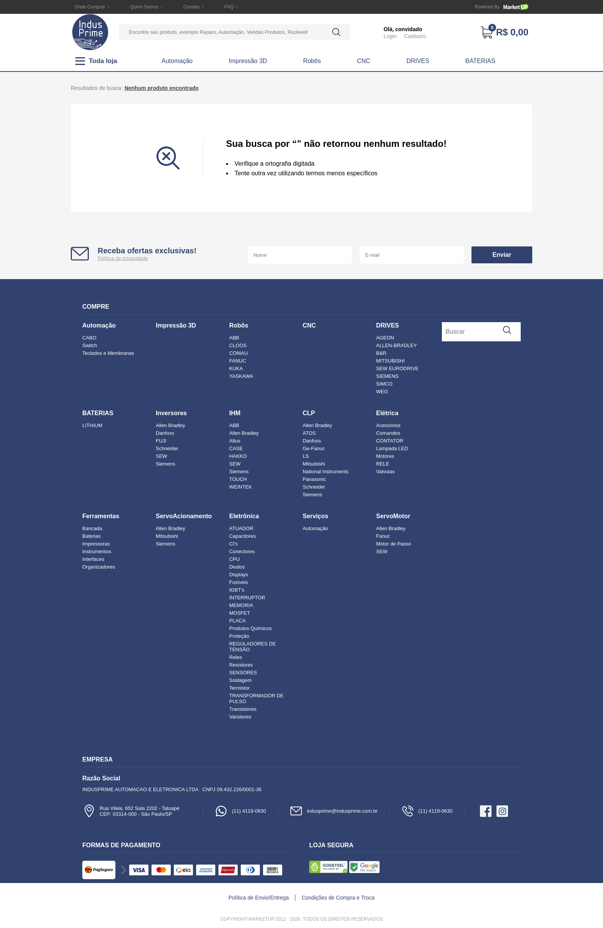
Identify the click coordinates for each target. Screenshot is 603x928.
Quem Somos (144, 7)
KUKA (236, 368)
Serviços (315, 516)
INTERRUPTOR (247, 597)
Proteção (239, 636)
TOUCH (238, 479)
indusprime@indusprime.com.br (334, 811)
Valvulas (385, 471)
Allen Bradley (170, 425)
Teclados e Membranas (108, 353)
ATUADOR (241, 528)
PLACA (237, 621)
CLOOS (238, 345)
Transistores (243, 709)
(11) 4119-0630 (240, 811)
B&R (381, 353)
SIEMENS (387, 376)
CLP (309, 413)
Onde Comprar (90, 7)
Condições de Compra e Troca (338, 898)
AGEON (385, 338)
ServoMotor (393, 516)
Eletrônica (244, 516)
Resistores (241, 665)
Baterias (91, 536)
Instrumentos (96, 551)
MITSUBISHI (390, 361)
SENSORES (243, 672)
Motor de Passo (393, 544)
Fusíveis (238, 582)
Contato (191, 7)
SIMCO (384, 384)
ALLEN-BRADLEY (396, 345)
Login (389, 36)
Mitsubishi (314, 464)
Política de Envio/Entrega (258, 898)
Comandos (388, 433)
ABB (234, 338)
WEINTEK (240, 487)
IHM (234, 413)
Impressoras (96, 544)
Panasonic (314, 479)
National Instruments (325, 471)
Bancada (92, 528)
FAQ (229, 7)
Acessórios (388, 425)
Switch (89, 345)
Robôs (312, 61)
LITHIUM (92, 425)
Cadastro (415, 36)
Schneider (167, 448)
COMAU (238, 353)
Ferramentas (100, 516)
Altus (234, 441)
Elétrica (387, 413)
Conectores (242, 551)
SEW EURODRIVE (397, 368)
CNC (363, 61)
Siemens (165, 464)
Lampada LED (392, 448)
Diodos (237, 567)
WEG (382, 391)
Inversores (171, 413)
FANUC (237, 361)
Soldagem (240, 680)
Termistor (239, 688)
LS (306, 456)
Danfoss (165, 433)
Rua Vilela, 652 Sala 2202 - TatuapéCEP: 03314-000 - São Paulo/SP (131, 811)
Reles (235, 657)
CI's (233, 544)
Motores (385, 456)
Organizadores (98, 567)
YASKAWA (241, 376)
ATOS (309, 433)
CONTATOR (389, 441)
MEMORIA (241, 605)
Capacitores (242, 536)
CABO (89, 338)
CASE (236, 448)
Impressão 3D (248, 61)
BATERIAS (480, 61)
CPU (234, 559)
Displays (238, 574)
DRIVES (418, 61)
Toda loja (96, 61)
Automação (177, 61)
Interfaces (93, 559)
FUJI (161, 441)
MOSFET (239, 613)
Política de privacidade (123, 258)
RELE (382, 464)
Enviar (502, 254)
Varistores (240, 717)
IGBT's (236, 590)
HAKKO (238, 456)
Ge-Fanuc (314, 448)
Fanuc (383, 536)
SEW (161, 456)
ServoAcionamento (184, 516)
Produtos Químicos (250, 628)
